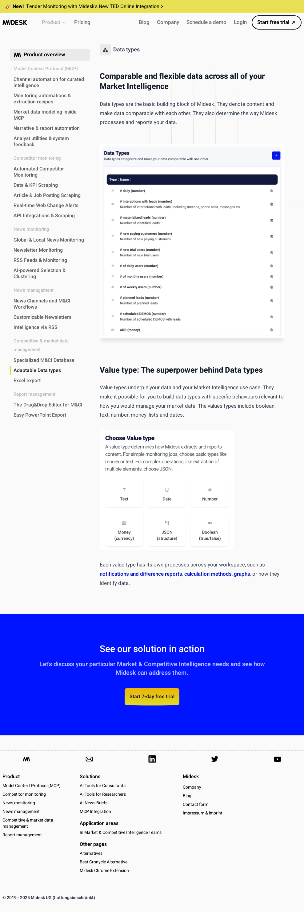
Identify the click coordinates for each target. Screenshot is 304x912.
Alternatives (91, 853)
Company (192, 787)
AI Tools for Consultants (103, 785)
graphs (242, 574)
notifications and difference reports (141, 574)
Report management (22, 835)
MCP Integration (95, 811)
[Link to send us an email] (89, 759)
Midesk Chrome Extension (104, 870)
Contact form (195, 805)
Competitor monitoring (24, 794)
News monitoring (18, 803)
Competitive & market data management (27, 823)
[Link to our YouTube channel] (277, 759)
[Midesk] (14, 22)
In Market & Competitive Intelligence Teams (121, 832)
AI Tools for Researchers (103, 794)
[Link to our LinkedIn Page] (152, 759)
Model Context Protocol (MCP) (31, 785)
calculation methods (208, 574)
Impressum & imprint (202, 813)
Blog (187, 796)
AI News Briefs (93, 803)
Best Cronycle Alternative (103, 862)
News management (21, 811)
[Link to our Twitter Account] (214, 759)
